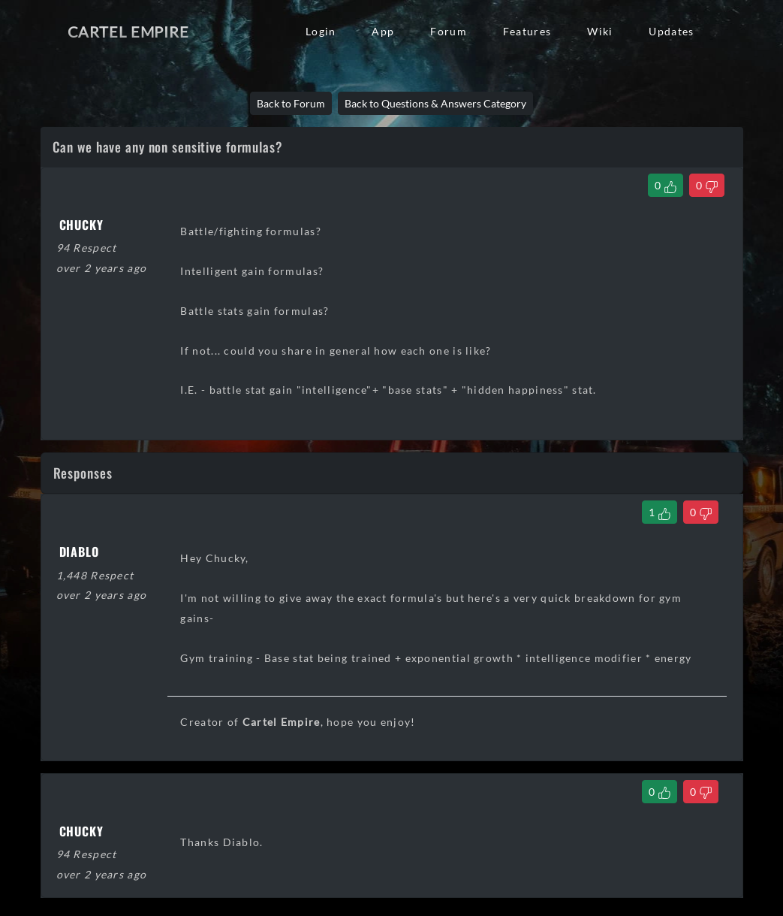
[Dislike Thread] (706, 185)
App (383, 31)
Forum (448, 31)
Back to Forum (291, 103)
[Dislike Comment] (700, 512)
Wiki (600, 31)
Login (321, 31)
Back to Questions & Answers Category (435, 103)
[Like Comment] (659, 512)
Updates (671, 31)
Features (527, 31)
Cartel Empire (128, 32)
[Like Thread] (665, 185)
